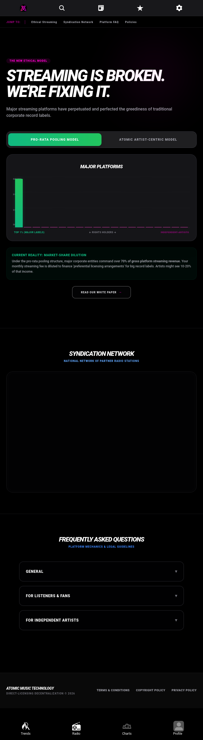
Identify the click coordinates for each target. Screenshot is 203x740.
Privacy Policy (184, 690)
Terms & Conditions (113, 690)
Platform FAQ (109, 22)
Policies (131, 22)
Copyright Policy (150, 690)
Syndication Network (78, 22)
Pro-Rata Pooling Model (55, 139)
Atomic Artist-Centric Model (148, 139)
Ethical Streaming (44, 22)
